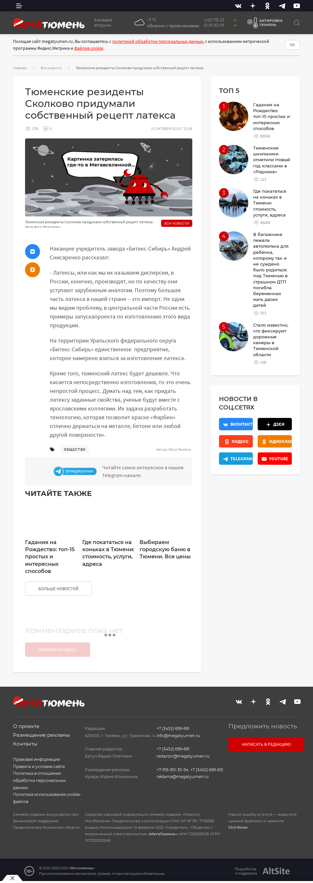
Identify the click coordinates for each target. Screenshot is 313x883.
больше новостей (58, 588)
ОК (292, 44)
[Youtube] (296, 6)
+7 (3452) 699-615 (206, 769)
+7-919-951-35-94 (172, 769)
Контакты (25, 744)
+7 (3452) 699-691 (172, 728)
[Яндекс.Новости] (236, 441)
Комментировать (57, 650)
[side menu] (19, 5)
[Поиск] (296, 22)
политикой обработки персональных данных (157, 41)
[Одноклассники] (267, 6)
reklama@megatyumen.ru (182, 776)
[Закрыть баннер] (12, 878)
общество (75, 449)
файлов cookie (88, 48)
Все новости (51, 67)
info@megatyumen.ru (178, 735)
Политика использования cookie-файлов (47, 798)
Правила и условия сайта (39, 766)
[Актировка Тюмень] (262, 22)
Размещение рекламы (41, 735)
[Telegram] (282, 6)
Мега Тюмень (180, 449)
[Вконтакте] (238, 6)
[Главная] (49, 23)
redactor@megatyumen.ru (183, 756)
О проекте (26, 726)
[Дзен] (253, 6)
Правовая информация (36, 759)
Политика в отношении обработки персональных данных (39, 780)
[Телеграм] (121, 471)
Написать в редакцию (266, 744)
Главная (20, 67)
